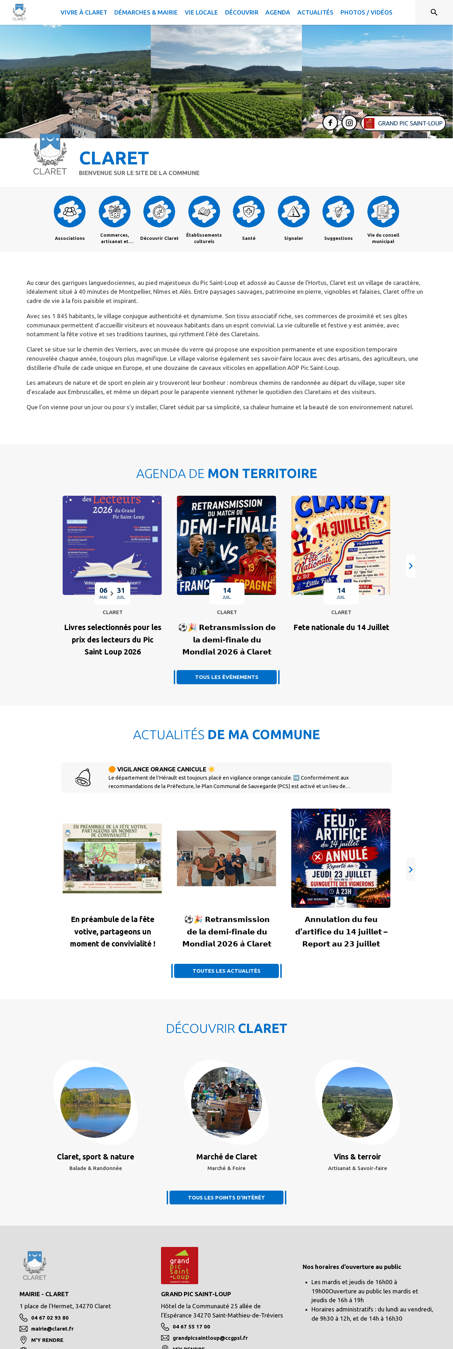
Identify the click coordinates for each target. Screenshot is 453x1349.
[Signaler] (294, 238)
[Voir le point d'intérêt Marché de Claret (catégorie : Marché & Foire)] (226, 1157)
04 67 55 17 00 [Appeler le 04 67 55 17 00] (191, 1326)
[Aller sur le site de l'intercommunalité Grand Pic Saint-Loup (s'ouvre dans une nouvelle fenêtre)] (403, 123)
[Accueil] (19, 12)
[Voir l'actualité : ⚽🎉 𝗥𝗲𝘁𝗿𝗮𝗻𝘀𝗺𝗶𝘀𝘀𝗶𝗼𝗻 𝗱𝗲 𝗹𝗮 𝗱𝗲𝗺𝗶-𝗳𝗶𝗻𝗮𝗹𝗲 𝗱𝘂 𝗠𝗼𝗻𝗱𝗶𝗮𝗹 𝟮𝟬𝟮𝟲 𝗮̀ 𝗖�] (227, 931)
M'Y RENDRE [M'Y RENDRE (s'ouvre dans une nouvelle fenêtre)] (47, 1340)
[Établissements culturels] (204, 238)
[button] (410, 566)
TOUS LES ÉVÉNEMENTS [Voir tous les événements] (226, 677)
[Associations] (70, 238)
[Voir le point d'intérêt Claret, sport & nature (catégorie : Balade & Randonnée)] (95, 1157)
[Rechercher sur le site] (434, 12)
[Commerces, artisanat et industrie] (115, 238)
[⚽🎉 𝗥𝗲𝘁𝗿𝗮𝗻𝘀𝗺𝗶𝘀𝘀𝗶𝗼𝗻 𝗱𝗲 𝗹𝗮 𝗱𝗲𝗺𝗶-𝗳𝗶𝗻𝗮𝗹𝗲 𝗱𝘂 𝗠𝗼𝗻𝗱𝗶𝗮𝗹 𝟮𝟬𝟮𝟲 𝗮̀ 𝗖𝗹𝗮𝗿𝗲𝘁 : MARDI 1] (227, 639)
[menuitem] (84, 11)
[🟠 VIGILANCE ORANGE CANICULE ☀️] (241, 782)
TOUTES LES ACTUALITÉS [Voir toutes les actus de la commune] (226, 971)
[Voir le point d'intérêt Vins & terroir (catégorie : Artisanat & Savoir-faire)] (357, 1157)
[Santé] (249, 238)
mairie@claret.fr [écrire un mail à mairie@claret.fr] (52, 1329)
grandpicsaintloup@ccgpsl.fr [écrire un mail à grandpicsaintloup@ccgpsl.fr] (210, 1338)
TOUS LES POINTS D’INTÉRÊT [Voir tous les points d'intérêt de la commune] (226, 1198)
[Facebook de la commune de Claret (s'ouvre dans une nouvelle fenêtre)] (328, 124)
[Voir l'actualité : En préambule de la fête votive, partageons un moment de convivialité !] (112, 931)
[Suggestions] (338, 238)
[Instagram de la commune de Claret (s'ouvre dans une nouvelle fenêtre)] (347, 124)
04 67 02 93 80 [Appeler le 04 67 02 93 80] (50, 1318)
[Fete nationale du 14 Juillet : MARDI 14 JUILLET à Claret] (341, 627)
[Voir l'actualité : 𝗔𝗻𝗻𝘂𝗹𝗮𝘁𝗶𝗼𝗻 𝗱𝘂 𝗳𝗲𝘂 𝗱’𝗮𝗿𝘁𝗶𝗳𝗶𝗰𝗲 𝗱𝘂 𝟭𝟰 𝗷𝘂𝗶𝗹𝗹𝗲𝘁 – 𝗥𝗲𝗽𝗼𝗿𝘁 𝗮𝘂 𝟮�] (341, 931)
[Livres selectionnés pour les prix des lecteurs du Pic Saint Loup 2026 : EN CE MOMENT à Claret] (113, 639)
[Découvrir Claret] (159, 238)
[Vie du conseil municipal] (383, 238)
